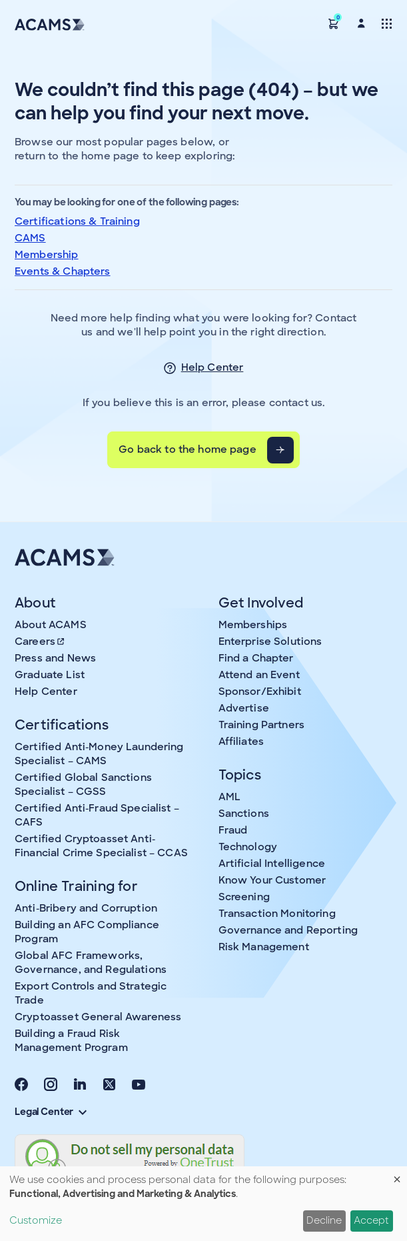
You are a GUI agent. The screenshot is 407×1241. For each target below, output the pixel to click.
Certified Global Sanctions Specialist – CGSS (83, 784)
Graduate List (50, 675)
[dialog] (203, 1203)
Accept (371, 1220)
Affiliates (241, 741)
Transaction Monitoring (277, 913)
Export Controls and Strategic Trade (91, 993)
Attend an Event (259, 675)
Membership (47, 254)
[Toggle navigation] (386, 23)
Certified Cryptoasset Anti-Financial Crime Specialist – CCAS (101, 846)
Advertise (243, 708)
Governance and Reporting (288, 930)
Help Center (212, 367)
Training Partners (261, 725)
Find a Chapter (256, 658)
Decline (324, 1220)
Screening (244, 897)
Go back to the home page (187, 449)
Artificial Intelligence (271, 863)
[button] (334, 23)
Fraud (233, 830)
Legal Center (51, 1112)
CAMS (30, 238)
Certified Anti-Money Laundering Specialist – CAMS (99, 754)
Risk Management (263, 947)
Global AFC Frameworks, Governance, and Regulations (91, 962)
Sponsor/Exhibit (259, 691)
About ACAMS (51, 625)
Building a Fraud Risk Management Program (71, 1040)
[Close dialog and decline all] (397, 1174)
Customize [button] (35, 1220)
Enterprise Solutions (270, 641)
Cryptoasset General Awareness (98, 1017)
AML (229, 797)
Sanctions (243, 813)
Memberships (253, 625)
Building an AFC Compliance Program (87, 932)
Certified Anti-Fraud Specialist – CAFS (97, 815)
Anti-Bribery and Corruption (86, 908)
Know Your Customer (272, 880)
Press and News (55, 658)
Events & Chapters (63, 271)
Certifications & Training (77, 221)
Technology (248, 847)
